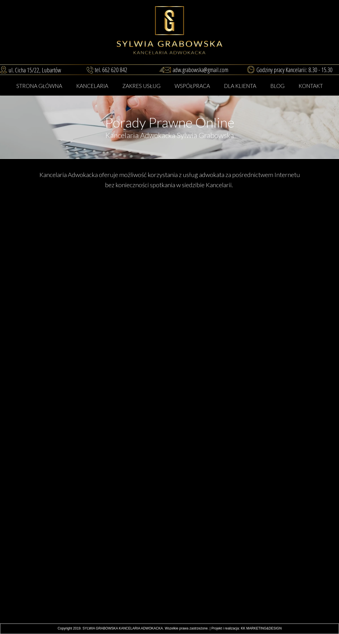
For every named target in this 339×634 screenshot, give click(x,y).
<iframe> (169, 583)
